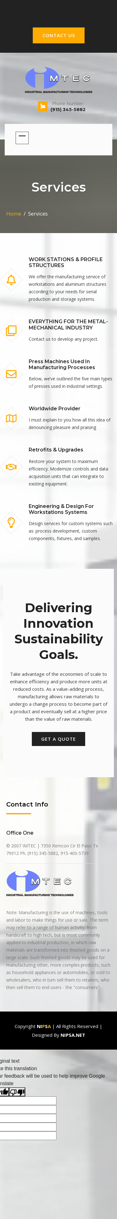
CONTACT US (58, 35)
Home (13, 213)
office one (19, 833)
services (38, 213)
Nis (44, 1026)
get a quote (58, 739)
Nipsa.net (73, 1035)
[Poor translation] (17, 1091)
